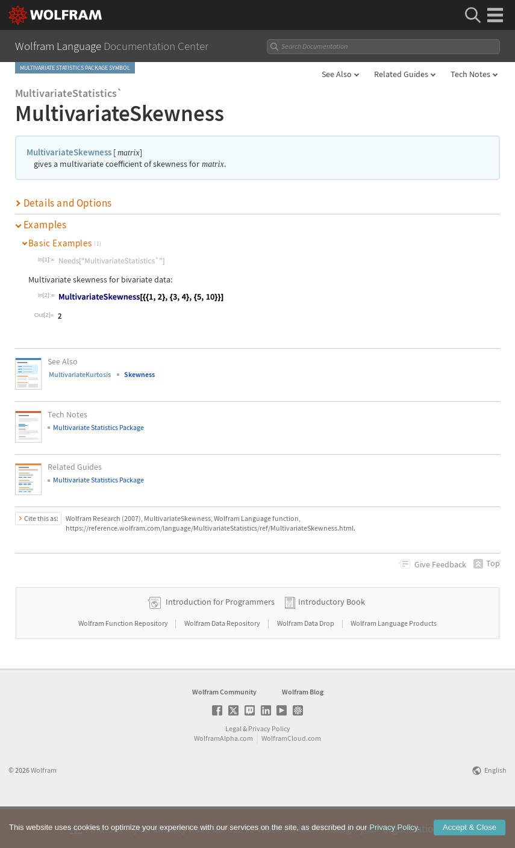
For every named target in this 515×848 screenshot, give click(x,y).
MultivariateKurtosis (80, 374)
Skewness (139, 374)
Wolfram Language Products (394, 661)
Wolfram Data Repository (222, 661)
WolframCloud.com (291, 776)
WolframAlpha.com (223, 776)
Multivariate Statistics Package (98, 427)
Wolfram (44, 807)
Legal (233, 766)
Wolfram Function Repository (123, 661)
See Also (337, 74)
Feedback (440, 564)
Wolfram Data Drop (306, 661)
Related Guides (401, 74)
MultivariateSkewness (69, 152)
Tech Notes (470, 74)
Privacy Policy (269, 766)
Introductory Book (331, 639)
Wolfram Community (224, 729)
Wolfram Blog (302, 729)
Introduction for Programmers (220, 639)
